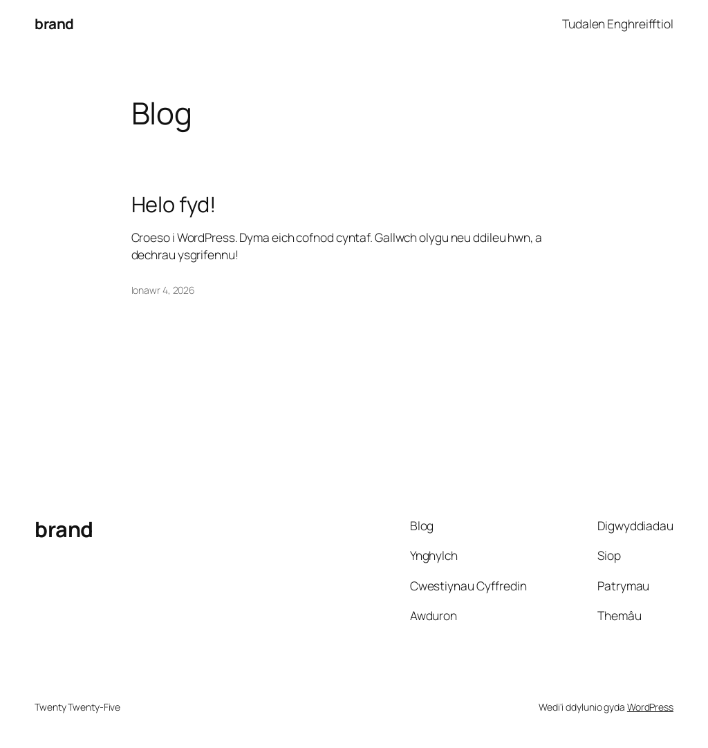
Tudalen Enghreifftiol (617, 23)
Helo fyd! (173, 204)
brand (54, 23)
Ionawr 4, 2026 (163, 290)
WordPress (650, 706)
